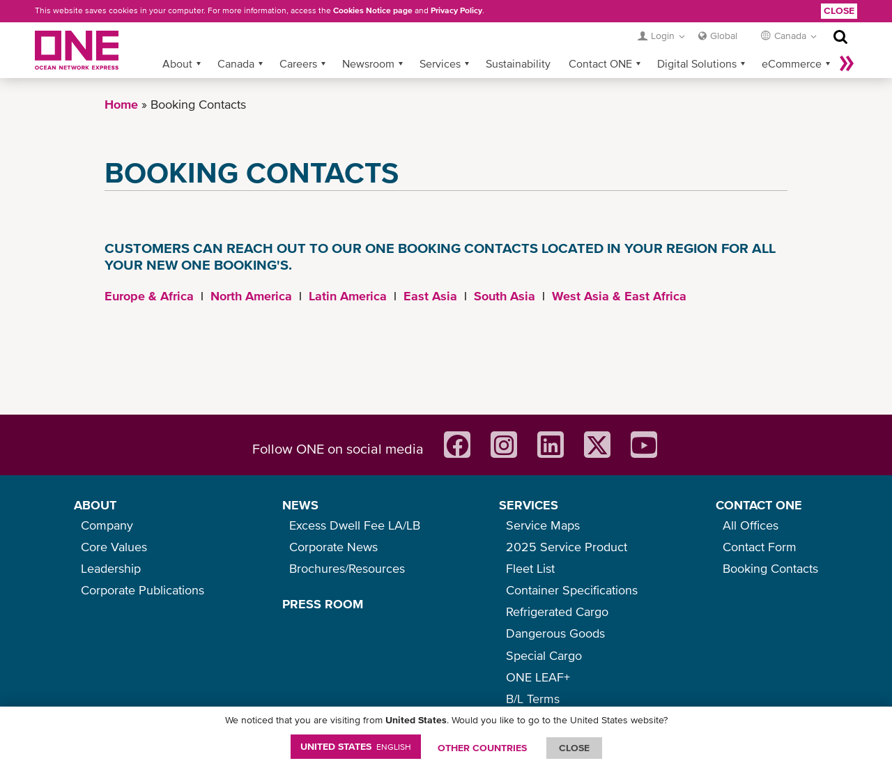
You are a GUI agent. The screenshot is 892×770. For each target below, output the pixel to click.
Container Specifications (572, 590)
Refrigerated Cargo (557, 611)
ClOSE (574, 747)
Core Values (114, 546)
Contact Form (760, 546)
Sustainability (518, 63)
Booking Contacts (770, 568)
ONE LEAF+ (538, 677)
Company (107, 525)
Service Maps (543, 525)
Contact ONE (600, 63)
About (177, 63)
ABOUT (95, 505)
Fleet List (530, 568)
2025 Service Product (566, 546)
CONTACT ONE (759, 505)
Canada (235, 63)
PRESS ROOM (322, 603)
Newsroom (368, 63)
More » (846, 63)
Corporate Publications (142, 590)
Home (121, 104)
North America (251, 295)
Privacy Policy (456, 10)
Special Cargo (544, 655)
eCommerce (792, 63)
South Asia (504, 295)
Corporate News (333, 546)
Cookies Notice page (373, 10)
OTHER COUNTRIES (482, 747)
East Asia (430, 295)
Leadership (111, 568)
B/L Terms (533, 698)
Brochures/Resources (347, 568)
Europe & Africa (149, 295)
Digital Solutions (697, 63)
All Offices (750, 525)
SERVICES (528, 505)
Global (723, 35)
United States (355, 746)
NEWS (300, 505)
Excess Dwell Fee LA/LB (354, 525)
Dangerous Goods (555, 633)
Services (440, 63)
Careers (298, 63)
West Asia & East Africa (619, 295)
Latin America (348, 295)
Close (839, 10)
